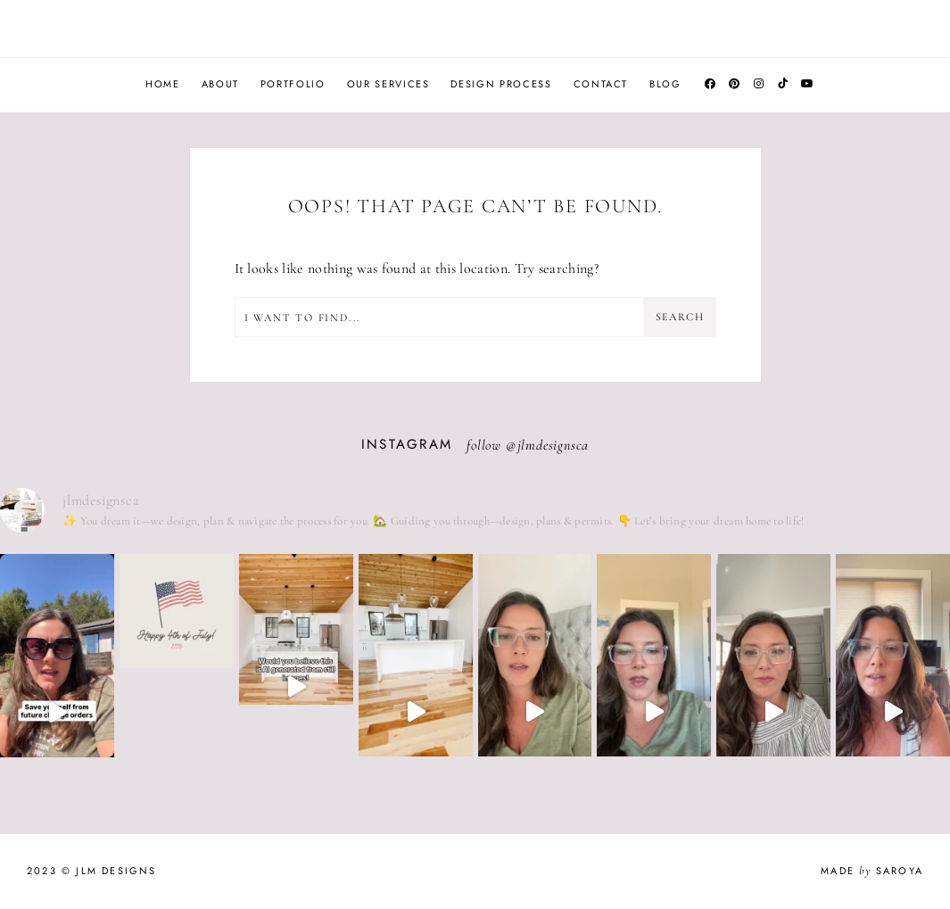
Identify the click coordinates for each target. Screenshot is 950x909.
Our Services (388, 84)
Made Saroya (872, 871)
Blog (665, 84)
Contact (601, 84)
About (220, 84)
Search (680, 316)
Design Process (500, 84)
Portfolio (293, 84)
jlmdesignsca (553, 445)
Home (162, 84)
